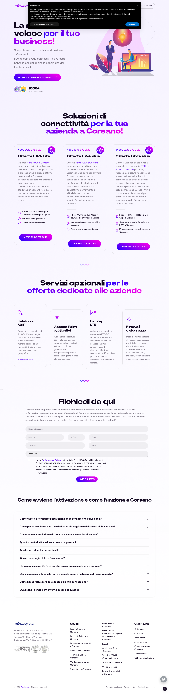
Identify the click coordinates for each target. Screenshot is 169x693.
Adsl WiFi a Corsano (112, 663)
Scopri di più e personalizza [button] (44, 24)
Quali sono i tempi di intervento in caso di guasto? (49, 589)
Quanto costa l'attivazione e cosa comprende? (48, 542)
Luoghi (105, 644)
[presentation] (128, 463)
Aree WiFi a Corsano (80, 651)
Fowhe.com (25, 687)
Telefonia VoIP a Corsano (78, 656)
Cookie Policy (143, 687)
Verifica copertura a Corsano (80, 663)
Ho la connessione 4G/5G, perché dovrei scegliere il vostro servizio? (61, 566)
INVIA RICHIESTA (88, 479)
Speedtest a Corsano (80, 669)
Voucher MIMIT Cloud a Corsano (110, 656)
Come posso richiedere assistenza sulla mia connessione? (54, 581)
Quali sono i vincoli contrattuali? (39, 550)
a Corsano (88, 454)
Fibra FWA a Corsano (38, 163)
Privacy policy (130, 687)
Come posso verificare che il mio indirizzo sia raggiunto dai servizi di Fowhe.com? (67, 526)
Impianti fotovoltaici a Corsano (111, 672)
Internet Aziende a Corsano (79, 637)
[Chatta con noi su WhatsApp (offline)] (163, 679)
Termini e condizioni (114, 687)
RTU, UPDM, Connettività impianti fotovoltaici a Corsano (112, 635)
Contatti (138, 633)
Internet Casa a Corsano (77, 630)
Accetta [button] (132, 24)
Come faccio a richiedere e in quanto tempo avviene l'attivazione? (59, 534)
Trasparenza (140, 654)
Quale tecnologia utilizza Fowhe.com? (42, 558)
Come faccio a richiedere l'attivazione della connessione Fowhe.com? (61, 518)
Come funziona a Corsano (142, 647)
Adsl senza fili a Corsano (109, 649)
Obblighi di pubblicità (144, 658)
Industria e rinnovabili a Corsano (80, 644)
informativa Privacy (54, 460)
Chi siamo (139, 629)
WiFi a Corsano (109, 667)
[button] (138, 5)
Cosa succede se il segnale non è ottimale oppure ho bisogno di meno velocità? (66, 573)
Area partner (140, 642)
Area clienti (140, 638)
